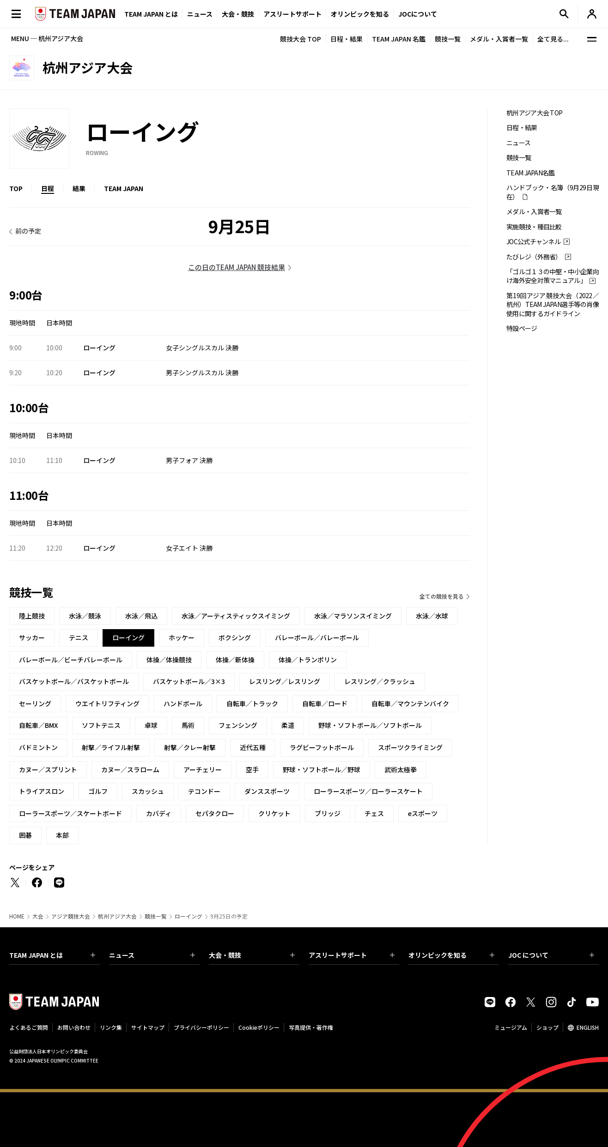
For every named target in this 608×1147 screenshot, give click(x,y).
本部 (62, 835)
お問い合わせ (74, 1027)
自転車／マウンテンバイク (410, 703)
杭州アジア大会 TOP (534, 112)
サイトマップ (147, 1027)
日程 (47, 188)
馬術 (188, 725)
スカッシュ (148, 791)
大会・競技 (252, 955)
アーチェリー (202, 769)
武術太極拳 (400, 769)
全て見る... (553, 38)
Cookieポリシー (259, 1027)
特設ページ (521, 328)
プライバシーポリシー (201, 1027)
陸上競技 (32, 615)
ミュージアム (510, 1027)
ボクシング (235, 637)
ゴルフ (98, 791)
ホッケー (182, 637)
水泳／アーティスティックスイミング (236, 615)
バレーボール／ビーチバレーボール (70, 659)
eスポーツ (423, 813)
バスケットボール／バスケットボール (74, 681)
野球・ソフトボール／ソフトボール (370, 725)
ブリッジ (327, 813)
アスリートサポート (292, 13)
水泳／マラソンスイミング (353, 615)
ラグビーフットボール (322, 747)
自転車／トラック (252, 703)
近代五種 (253, 747)
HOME (16, 916)
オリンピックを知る (360, 13)
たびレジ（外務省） (534, 256)
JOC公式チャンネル (533, 241)
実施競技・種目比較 (534, 226)
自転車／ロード (324, 703)
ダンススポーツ (267, 791)
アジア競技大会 (70, 916)
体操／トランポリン (308, 659)
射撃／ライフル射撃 (111, 747)
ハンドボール (183, 703)
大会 (37, 916)
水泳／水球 (432, 615)
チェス (374, 813)
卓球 (151, 725)
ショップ (547, 1027)
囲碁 (25, 835)
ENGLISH (588, 1027)
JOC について (551, 955)
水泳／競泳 (85, 615)
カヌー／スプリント (48, 769)
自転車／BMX (38, 725)
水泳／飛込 (141, 615)
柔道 (287, 725)
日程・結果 (346, 38)
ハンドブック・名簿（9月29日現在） (552, 192)
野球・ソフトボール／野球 (321, 769)
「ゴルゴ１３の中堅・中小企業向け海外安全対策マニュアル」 (552, 276)
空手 (252, 769)
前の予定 (28, 230)
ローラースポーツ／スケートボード (70, 813)
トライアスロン (41, 791)
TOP (16, 188)
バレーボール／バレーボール (317, 637)
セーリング (35, 703)
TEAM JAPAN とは (52, 955)
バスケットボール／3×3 (189, 681)
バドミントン (38, 747)
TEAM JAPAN (123, 188)
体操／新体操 (235, 659)
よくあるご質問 (28, 1027)
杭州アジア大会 (117, 916)
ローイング (188, 916)
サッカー (32, 637)
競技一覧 (448, 38)
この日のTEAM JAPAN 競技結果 (236, 267)
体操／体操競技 (169, 659)
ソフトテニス (101, 725)
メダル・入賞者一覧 (499, 38)
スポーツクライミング (410, 747)
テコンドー (204, 791)
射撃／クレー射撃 (190, 747)
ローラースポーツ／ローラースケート (368, 791)
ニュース (200, 13)
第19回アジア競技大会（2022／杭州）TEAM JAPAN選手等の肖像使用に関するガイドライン (552, 304)
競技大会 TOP (300, 38)
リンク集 (111, 1027)
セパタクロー (214, 813)
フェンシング (238, 725)
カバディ (158, 813)
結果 (79, 188)
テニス (78, 637)
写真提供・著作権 (311, 1027)
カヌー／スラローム (130, 769)
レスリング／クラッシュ (379, 681)
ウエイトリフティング (107, 703)
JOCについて (417, 13)
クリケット (274, 813)
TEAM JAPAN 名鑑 (399, 38)
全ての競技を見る (442, 596)
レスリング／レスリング (284, 681)
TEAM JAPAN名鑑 (530, 172)
